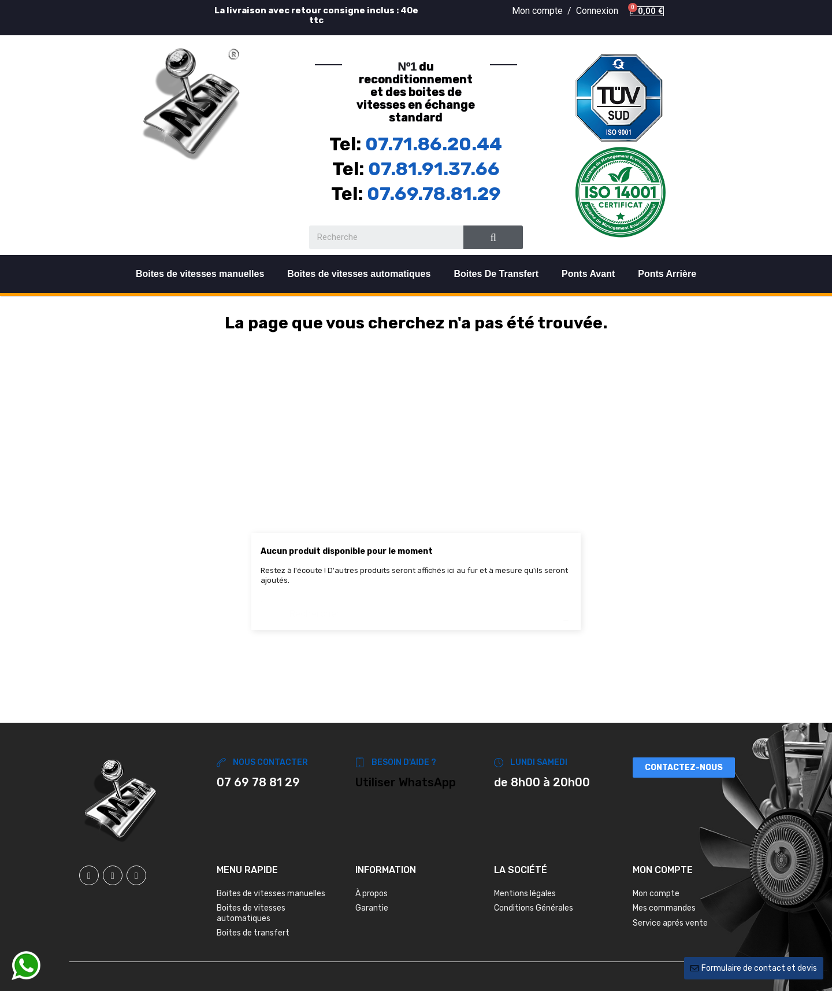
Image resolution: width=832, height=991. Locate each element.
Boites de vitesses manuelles (200, 274)
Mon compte (656, 893)
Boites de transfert (253, 933)
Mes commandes (664, 908)
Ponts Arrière (667, 274)
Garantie (371, 908)
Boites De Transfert (496, 274)
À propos (371, 893)
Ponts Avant (588, 274)
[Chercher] (416, 608)
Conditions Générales (533, 908)
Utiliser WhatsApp (405, 782)
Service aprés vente (670, 923)
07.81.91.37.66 (434, 169)
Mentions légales (525, 893)
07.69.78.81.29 (434, 194)
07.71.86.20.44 (433, 144)
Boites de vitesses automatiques (358, 274)
